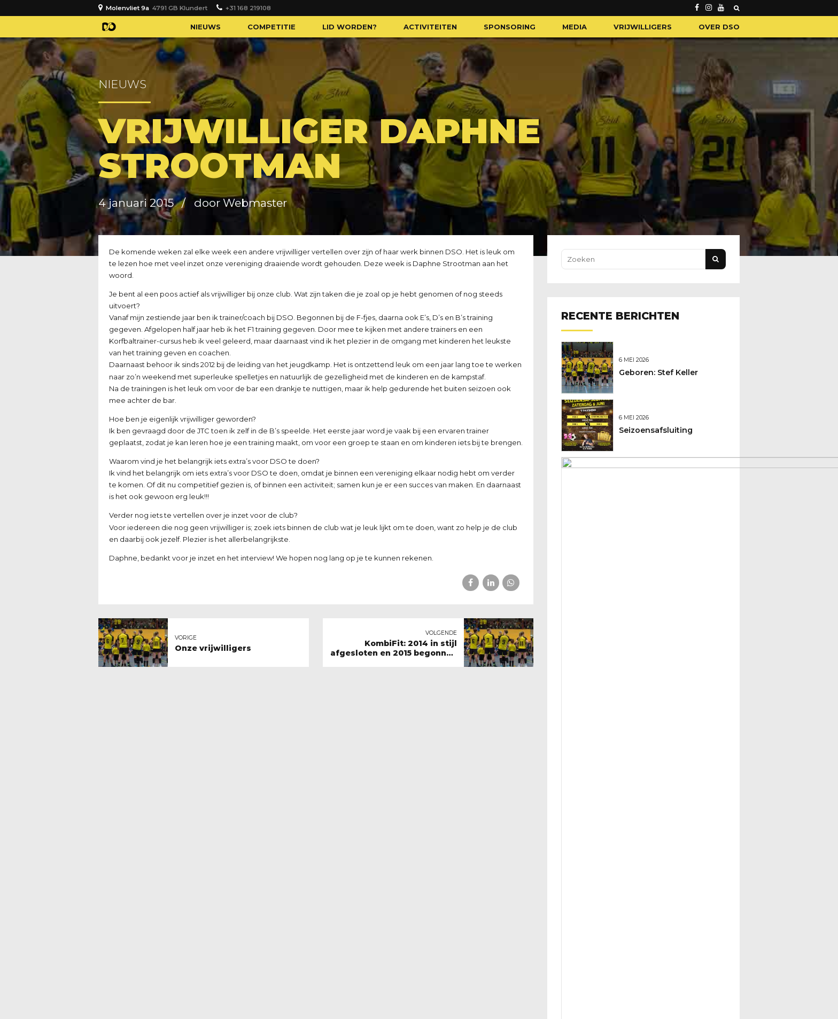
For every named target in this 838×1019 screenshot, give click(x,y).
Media (574, 26)
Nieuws (205, 26)
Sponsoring (510, 26)
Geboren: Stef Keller (661, 372)
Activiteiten (430, 26)
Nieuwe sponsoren (659, 484)
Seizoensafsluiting (658, 428)
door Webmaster (240, 202)
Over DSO (719, 26)
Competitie (271, 26)
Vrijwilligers (643, 26)
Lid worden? (349, 26)
